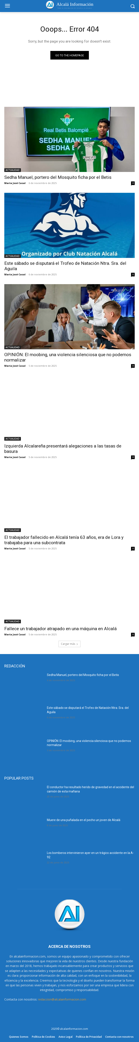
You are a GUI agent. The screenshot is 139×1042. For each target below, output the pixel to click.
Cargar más (69, 644)
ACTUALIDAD (13, 170)
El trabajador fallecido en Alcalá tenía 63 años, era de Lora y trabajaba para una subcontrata (64, 540)
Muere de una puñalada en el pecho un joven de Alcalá (83, 820)
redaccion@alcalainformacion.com (62, 999)
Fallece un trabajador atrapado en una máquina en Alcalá (60, 628)
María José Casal (15, 183)
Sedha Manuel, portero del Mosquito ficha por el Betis (57, 177)
